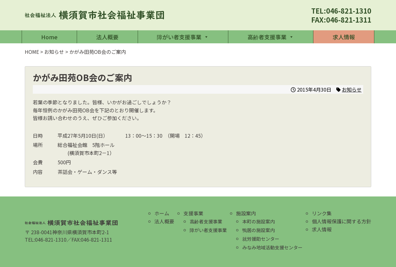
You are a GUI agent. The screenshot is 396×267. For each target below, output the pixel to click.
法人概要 (107, 37)
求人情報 (344, 37)
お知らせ (352, 89)
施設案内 (246, 213)
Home (49, 37)
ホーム (161, 213)
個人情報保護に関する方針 (341, 221)
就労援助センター (260, 238)
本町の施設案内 (258, 221)
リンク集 (322, 213)
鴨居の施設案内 (258, 230)
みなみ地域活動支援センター (272, 247)
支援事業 (193, 213)
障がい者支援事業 (183, 37)
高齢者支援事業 (271, 37)
